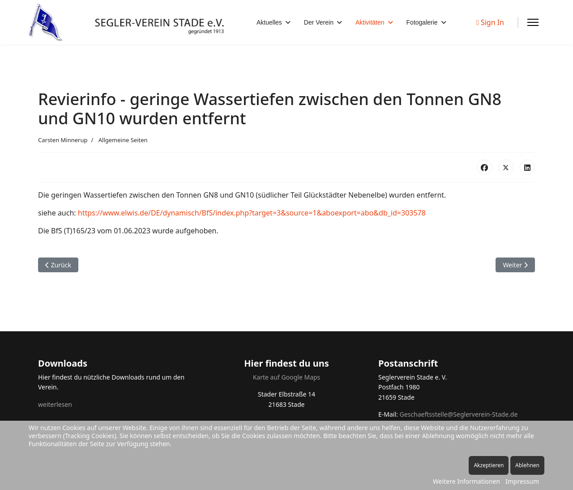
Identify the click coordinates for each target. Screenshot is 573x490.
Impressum (522, 481)
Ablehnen (527, 465)
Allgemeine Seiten (123, 140)
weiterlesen (55, 404)
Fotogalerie (422, 22)
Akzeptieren (489, 465)
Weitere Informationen (466, 481)
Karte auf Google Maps (287, 377)
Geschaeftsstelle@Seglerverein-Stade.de (458, 414)
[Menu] (533, 22)
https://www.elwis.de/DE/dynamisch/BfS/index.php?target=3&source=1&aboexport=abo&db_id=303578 (252, 213)
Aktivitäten (370, 22)
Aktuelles (269, 22)
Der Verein (319, 22)
